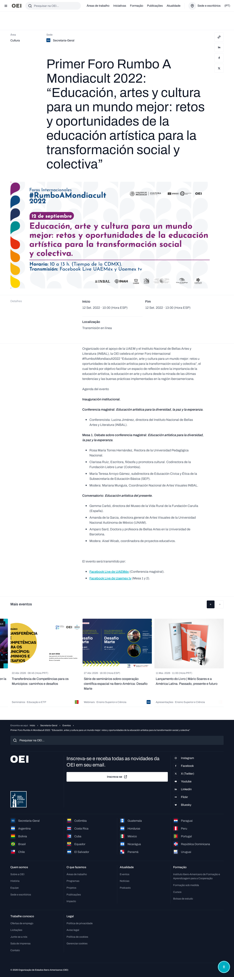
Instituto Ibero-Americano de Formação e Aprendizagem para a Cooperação (196, 876)
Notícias (124, 881)
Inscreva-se (117, 777)
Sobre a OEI (17, 874)
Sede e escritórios (20, 894)
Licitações (16, 930)
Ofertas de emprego (21, 923)
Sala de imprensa (20, 943)
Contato (15, 950)
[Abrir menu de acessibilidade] (224, 967)
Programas (73, 881)
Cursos (177, 892)
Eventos (66, 725)
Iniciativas (119, 5)
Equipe (14, 887)
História (14, 881)
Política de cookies (77, 936)
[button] (211, 604)
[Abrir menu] (6, 6)
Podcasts (125, 887)
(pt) (227, 5)
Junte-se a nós (18, 936)
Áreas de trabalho (98, 5)
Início (32, 725)
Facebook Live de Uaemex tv (110, 578)
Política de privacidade (80, 923)
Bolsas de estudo (183, 898)
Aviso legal (73, 930)
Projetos (71, 887)
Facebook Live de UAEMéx (109, 571)
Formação (136, 5)
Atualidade (173, 5)
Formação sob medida (186, 885)
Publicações (155, 5)
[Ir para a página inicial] (16, 6)
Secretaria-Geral (48, 725)
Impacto (71, 901)
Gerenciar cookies (77, 943)
